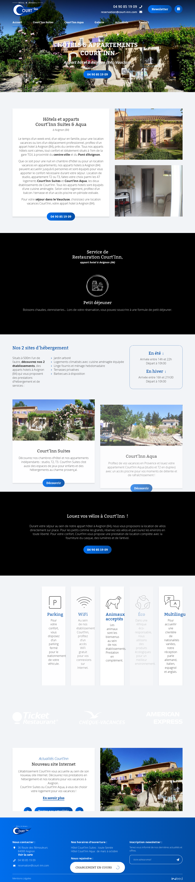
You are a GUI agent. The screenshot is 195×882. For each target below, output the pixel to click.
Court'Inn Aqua (76, 180)
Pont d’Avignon (89, 154)
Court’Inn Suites (49, 180)
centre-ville (62, 154)
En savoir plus (53, 797)
